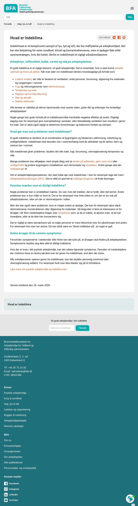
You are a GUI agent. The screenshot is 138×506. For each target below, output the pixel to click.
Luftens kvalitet (23, 79)
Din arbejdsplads (13, 457)
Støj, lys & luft (24, 24)
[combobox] (64, 17)
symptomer (64, 213)
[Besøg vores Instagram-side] (69, 489)
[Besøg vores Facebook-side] (69, 483)
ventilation (91, 165)
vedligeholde (17, 165)
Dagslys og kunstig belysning (31, 94)
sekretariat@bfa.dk (22, 371)
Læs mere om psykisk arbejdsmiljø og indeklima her (38, 269)
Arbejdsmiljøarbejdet (15, 420)
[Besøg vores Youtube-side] (69, 500)
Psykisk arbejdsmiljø (15, 393)
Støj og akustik (23, 97)
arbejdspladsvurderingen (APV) (27, 178)
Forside (8, 24)
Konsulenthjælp (12, 446)
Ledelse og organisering (17, 409)
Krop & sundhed (13, 398)
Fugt (17, 86)
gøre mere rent (104, 161)
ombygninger (17, 169)
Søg (130, 17)
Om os (7, 440)
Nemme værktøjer (14, 426)
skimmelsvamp (56, 86)
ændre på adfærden (83, 161)
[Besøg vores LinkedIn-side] (69, 494)
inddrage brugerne (83, 178)
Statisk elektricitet (24, 101)
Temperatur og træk (26, 90)
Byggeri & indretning (15, 415)
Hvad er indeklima (19, 304)
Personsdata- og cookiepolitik (20, 468)
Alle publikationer (13, 462)
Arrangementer (12, 451)
